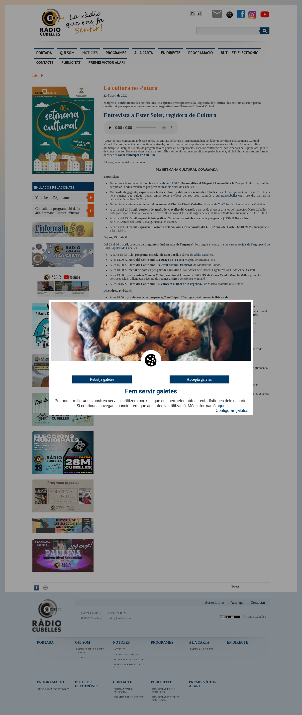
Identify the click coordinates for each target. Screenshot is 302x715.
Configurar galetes (232, 410)
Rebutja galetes (102, 379)
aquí (220, 406)
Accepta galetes (199, 379)
